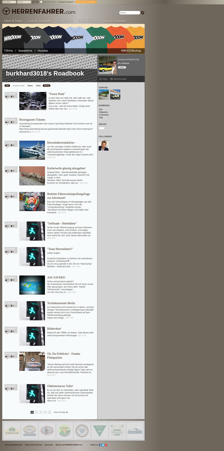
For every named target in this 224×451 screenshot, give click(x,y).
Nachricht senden (120, 79)
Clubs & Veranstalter (40, 20)
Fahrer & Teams (13, 20)
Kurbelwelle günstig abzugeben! (66, 168)
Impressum (49, 445)
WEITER (73, 109)
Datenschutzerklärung (33, 445)
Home (105, 79)
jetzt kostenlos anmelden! (86, 2)
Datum (30, 85)
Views (38, 85)
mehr (122, 67)
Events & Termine (88, 20)
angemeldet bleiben (50, 2)
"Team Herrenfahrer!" (60, 249)
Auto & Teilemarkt (115, 20)
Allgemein (103, 112)
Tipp (101, 117)
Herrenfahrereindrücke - (61, 142)
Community (104, 115)
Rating (46, 85)
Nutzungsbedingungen (14, 445)
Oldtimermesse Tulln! (60, 386)
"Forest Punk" (57, 94)
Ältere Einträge (59, 412)
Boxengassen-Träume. (32, 119)
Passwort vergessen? (66, 2)
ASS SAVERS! (56, 277)
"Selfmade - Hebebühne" (62, 223)
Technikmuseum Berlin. (61, 303)
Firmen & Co (64, 20)
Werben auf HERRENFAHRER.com (68, 445)
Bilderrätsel (54, 328)
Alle (7, 85)
